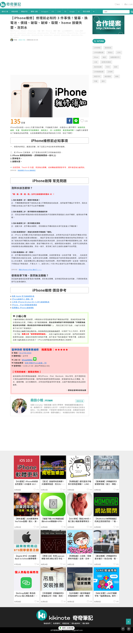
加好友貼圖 (98, 67)
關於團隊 (85, 623)
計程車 (110, 71)
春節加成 (108, 48)
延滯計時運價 (106, 62)
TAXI (108, 67)
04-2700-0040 (25, 353)
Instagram (44, 11)
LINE (59, 11)
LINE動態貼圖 (98, 71)
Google (72, 11)
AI (78, 11)
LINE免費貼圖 (98, 52)
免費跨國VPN (114, 57)
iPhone (96, 57)
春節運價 (108, 76)
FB (65, 11)
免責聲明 (56, 623)
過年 (103, 81)
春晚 (116, 76)
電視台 (110, 52)
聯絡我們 (47, 623)
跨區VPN (97, 76)
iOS (53, 11)
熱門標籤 (100, 41)
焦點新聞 (14, 11)
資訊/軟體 (86, 11)
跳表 (115, 67)
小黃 (95, 62)
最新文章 (5, 11)
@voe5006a (27, 360)
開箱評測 (24, 11)
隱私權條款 (76, 623)
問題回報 (65, 623)
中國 (95, 81)
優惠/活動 (34, 11)
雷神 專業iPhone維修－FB (36, 363)
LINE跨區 (97, 48)
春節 (104, 57)
